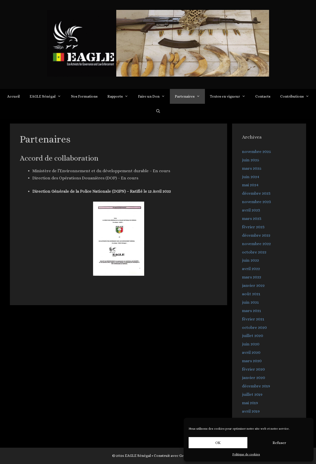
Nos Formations (84, 96)
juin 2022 (250, 260)
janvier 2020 (253, 377)
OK (218, 443)
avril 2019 (251, 411)
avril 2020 (251, 352)
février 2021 (253, 319)
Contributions (297, 96)
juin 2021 (250, 302)
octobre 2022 (254, 252)
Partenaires (190, 96)
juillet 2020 (252, 335)
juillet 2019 (252, 394)
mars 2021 (251, 310)
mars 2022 (251, 277)
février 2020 (253, 369)
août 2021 (251, 294)
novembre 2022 (256, 243)
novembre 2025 (256, 151)
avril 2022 (251, 268)
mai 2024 (250, 185)
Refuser (279, 443)
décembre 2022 (256, 235)
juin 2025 (250, 160)
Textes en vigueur (230, 96)
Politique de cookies (246, 454)
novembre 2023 (256, 201)
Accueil (13, 96)
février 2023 (253, 227)
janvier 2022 (253, 285)
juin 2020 (250, 344)
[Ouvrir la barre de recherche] (158, 111)
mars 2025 (251, 168)
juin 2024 (250, 176)
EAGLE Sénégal (48, 96)
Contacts (262, 96)
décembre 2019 (256, 386)
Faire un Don (154, 96)
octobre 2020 (254, 327)
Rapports (120, 96)
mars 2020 (252, 361)
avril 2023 (251, 210)
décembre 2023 (256, 193)
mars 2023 (251, 218)
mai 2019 (250, 403)
